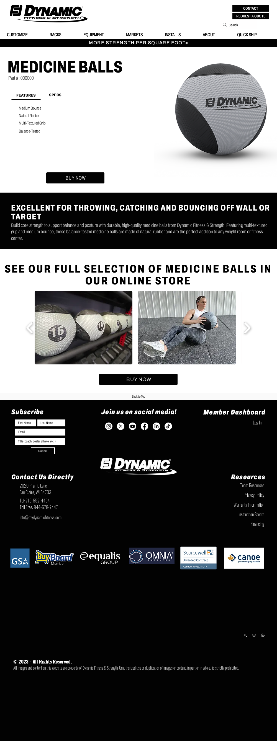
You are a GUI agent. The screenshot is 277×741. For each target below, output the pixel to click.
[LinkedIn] (156, 426)
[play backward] (30, 328)
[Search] (237, 25)
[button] (250, 8)
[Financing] (236, 524)
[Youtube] (132, 426)
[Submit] (43, 450)
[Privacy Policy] (236, 495)
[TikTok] (168, 426)
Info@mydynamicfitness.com (40, 517)
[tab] (26, 95)
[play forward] (247, 328)
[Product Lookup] (245, 635)
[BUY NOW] (75, 177)
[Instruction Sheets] (236, 514)
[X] (120, 426)
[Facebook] (144, 426)
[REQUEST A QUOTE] (250, 16)
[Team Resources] (236, 485)
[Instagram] (108, 426)
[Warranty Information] (236, 504)
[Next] (262, 635)
